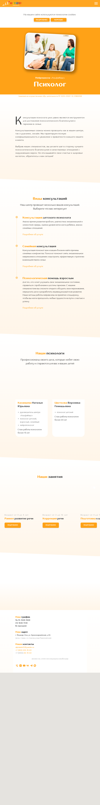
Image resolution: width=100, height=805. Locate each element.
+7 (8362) (19, 653)
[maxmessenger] (34, 665)
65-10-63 (27, 653)
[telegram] (31, 665)
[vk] (27, 665)
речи (53, 518)
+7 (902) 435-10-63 (23, 650)
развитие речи (19, 518)
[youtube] (24, 665)
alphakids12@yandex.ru (24, 647)
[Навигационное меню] (96, 3)
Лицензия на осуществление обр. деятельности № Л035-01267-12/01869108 (50, 96)
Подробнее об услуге (33, 234)
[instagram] (20, 665)
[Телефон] (17, 665)
